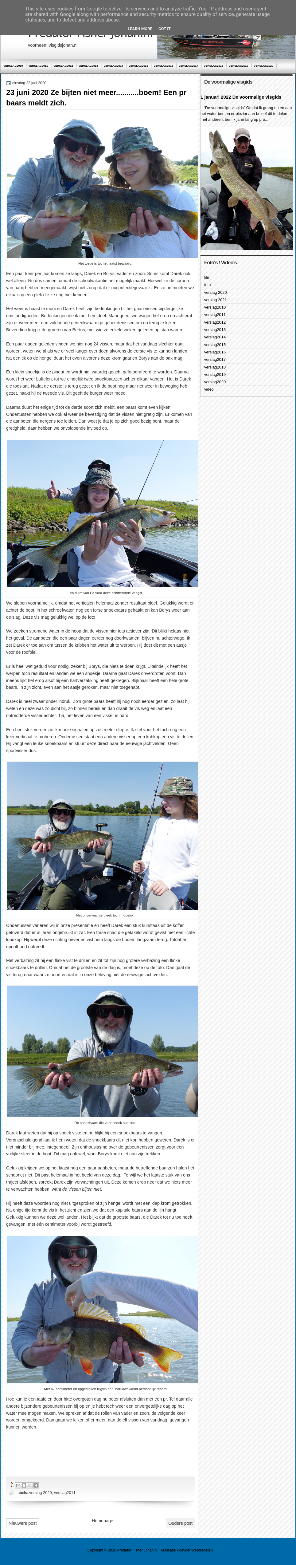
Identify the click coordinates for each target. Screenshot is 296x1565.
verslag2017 (188, 65)
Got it (164, 28)
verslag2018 (213, 65)
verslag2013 (88, 65)
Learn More (140, 28)
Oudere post (180, 1523)
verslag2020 (263, 65)
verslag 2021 (215, 300)
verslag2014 (113, 65)
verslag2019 (238, 65)
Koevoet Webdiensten (195, 1550)
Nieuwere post (23, 1523)
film (207, 277)
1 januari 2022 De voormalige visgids (241, 97)
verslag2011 (38, 65)
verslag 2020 (40, 1492)
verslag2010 (13, 65)
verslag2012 (63, 65)
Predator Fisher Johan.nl (137, 1550)
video (209, 389)
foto (207, 284)
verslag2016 (163, 65)
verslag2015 (138, 65)
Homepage (102, 1520)
